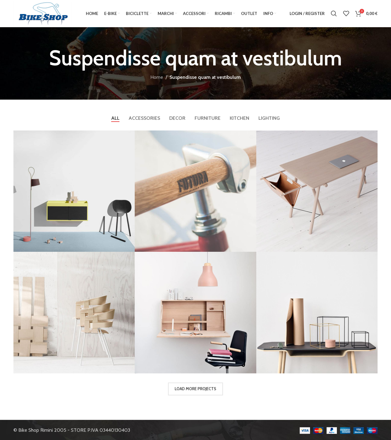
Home (156, 77)
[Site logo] (42, 13)
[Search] (334, 13)
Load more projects (195, 388)
